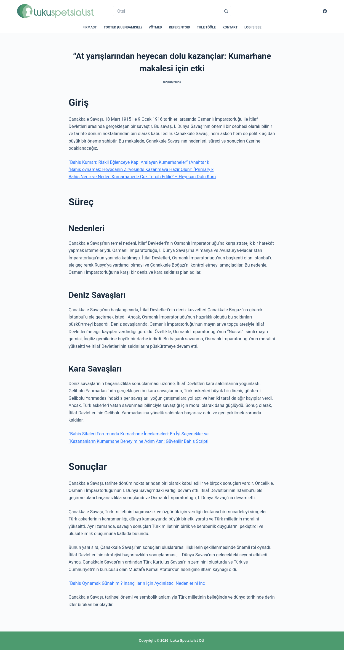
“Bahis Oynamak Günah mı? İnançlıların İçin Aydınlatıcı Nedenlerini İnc (137, 583)
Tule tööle (206, 27)
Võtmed (155, 27)
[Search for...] (167, 11)
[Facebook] (325, 11)
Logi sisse (253, 27)
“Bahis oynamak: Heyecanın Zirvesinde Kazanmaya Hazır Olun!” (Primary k (141, 169)
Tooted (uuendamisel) (123, 27)
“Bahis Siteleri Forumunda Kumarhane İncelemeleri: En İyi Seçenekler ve (139, 433)
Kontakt (230, 27)
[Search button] (226, 11)
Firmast (89, 27)
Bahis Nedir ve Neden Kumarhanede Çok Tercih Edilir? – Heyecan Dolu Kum (142, 176)
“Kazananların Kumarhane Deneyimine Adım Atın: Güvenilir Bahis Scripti (139, 441)
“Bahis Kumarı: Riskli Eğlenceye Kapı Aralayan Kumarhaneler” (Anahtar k (139, 162)
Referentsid (179, 27)
